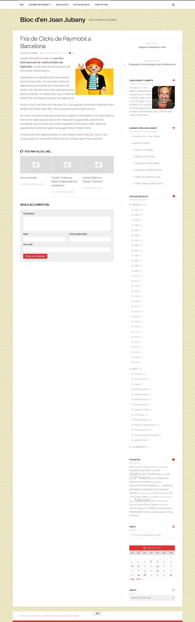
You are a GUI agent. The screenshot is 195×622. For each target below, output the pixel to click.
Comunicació (140, 379)
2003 (136, 291)
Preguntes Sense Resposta (146, 435)
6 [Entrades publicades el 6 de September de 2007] (151, 561)
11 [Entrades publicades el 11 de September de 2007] (138, 566)
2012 (136, 337)
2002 (136, 286)
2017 (136, 362)
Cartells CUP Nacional (144, 156)
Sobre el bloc (140, 440)
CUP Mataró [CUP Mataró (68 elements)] (140, 477)
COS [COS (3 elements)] (163, 474)
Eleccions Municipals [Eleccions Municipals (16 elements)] (143, 485)
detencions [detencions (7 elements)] (135, 481)
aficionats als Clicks (90, 134)
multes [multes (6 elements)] (139, 504)
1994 (136, 245)
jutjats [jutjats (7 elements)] (145, 496)
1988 (136, 215)
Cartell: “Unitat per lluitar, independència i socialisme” (64, 181)
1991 (136, 230)
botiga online (27, 138)
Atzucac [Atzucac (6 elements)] (147, 466)
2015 (136, 352)
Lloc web (28, 244)
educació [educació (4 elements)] (157, 482)
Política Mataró (141, 430)
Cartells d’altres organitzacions (148, 183)
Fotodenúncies (141, 394)
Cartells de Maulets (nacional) (148, 170)
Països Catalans (141, 420)
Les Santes (139, 415)
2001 (136, 281)
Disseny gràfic (140, 389)
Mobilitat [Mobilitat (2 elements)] (165, 501)
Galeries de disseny (39, 4)
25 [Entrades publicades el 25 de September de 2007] (138, 575)
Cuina (137, 384)
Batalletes (62, 4)
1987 (136, 210)
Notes (135, 369)
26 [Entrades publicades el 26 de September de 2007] (145, 575)
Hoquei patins (140, 404)
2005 (136, 301)
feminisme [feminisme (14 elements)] (136, 489)
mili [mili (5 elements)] (159, 501)
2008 (137, 316)
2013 (136, 342)
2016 (136, 357)
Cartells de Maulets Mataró (146, 163)
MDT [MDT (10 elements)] (154, 500)
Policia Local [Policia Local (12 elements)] (156, 508)
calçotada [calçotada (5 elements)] (133, 470)
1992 (136, 235)
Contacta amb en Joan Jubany (146, 136)
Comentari (29, 213)
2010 (136, 326)
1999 (136, 271)
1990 (136, 225)
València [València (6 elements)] (162, 512)
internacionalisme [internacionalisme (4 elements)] (160, 493)
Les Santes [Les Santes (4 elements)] (153, 497)
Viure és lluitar (28, 177)
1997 (136, 261)
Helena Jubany (141, 399)
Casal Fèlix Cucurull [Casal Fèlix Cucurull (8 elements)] (149, 470)
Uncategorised (139, 447)
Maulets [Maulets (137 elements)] (142, 500)
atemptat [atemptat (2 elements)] (139, 467)
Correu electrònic (78, 234)
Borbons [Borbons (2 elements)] (155, 467)
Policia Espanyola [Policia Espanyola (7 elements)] (138, 508)
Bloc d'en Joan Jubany (53, 19)
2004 (136, 296)
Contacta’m (101, 4)
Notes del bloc (82, 4)
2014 (136, 347)
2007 (136, 311)
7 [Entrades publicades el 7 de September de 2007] (157, 561)
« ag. (131, 579)
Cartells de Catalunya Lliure (147, 177)
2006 (136, 306)
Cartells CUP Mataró (143, 150)
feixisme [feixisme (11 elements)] (168, 485)
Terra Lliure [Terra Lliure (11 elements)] (150, 511)
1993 (136, 240)
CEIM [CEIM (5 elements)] (158, 474)
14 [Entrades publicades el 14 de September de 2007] (157, 566)
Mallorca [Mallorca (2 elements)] (162, 497)
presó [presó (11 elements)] (168, 508)
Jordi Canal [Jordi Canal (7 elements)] (135, 496)
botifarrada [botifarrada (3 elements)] (163, 467)
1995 (136, 250)
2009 (136, 321)
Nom (25, 234)
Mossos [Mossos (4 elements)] (132, 505)
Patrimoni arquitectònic (144, 425)
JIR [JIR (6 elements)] (170, 493)
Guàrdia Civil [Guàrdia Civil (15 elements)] (151, 489)
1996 (136, 255)
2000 (137, 276)
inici (22, 4)
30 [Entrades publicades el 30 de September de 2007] (171, 575)
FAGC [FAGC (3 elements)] (160, 486)
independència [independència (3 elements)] (145, 493)
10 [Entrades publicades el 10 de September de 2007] (132, 566)
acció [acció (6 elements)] (132, 466)
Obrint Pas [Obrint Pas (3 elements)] (164, 505)
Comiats (138, 374)
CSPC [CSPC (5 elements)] (168, 474)
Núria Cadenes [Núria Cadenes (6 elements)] (151, 504)
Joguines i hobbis (29, 53)
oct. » (139, 579)
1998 (136, 266)
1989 (136, 220)
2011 (136, 332)
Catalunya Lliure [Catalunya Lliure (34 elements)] (142, 474)
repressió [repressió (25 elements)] (136, 512)
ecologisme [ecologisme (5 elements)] (147, 482)
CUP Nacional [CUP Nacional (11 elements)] (159, 478)
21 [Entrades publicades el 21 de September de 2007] (157, 570)
